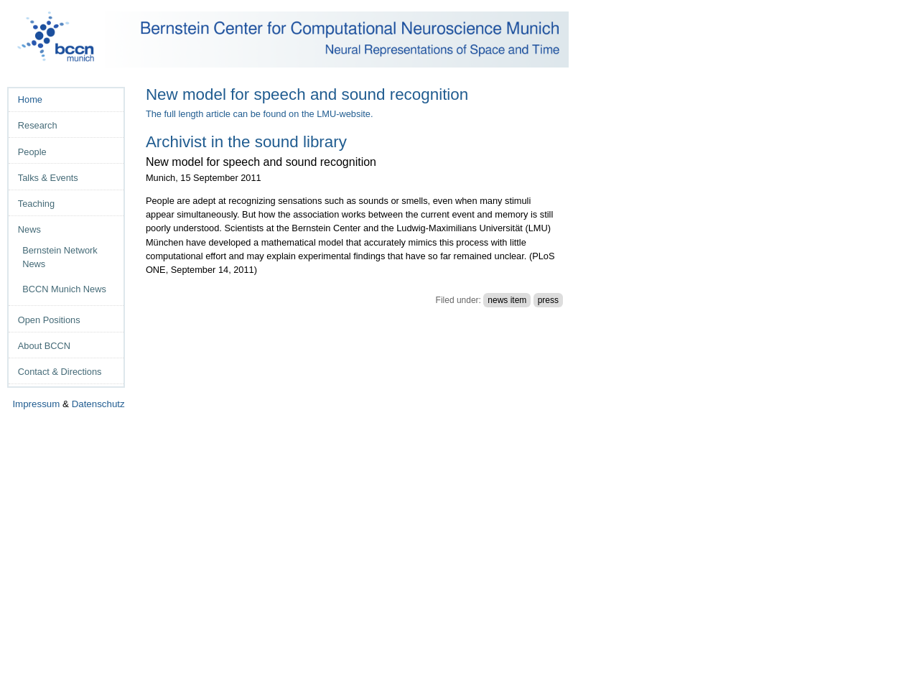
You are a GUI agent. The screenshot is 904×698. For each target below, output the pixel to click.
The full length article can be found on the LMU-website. (259, 113)
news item (507, 300)
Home (30, 99)
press (548, 300)
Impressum (36, 404)
